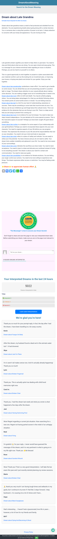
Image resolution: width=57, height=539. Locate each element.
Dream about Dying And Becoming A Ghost (17, 520)
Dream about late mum (9, 115)
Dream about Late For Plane (13, 354)
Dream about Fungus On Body (13, 334)
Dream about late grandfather (11, 155)
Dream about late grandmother (11, 86)
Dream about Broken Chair (12, 393)
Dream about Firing (10, 436)
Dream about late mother (10, 124)
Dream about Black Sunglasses (14, 501)
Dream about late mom (9, 96)
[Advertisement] (28, 48)
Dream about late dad (9, 103)
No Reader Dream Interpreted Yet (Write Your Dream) (14, 20)
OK (36, 537)
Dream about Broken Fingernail (13, 374)
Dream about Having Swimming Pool (15, 413)
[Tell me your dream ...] (31, 252)
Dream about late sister (9, 136)
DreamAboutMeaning (28, 2)
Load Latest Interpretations (28, 312)
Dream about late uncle (9, 146)
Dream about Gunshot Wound (13, 458)
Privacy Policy (28, 532)
